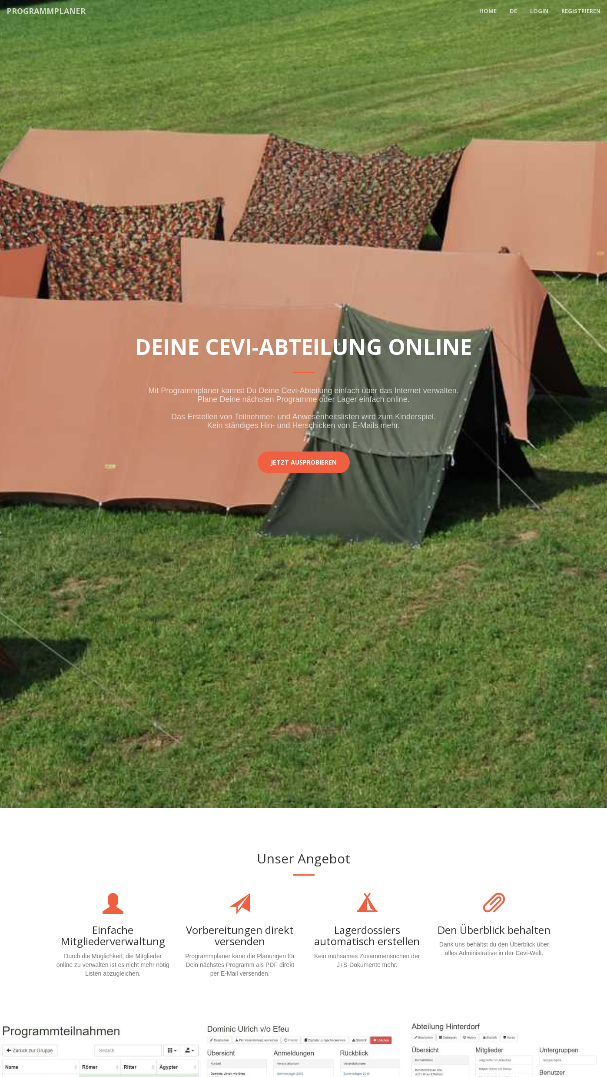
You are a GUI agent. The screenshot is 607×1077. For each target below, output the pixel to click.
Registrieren (580, 11)
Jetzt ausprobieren (304, 462)
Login (539, 11)
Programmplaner (46, 11)
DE (513, 11)
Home (488, 11)
